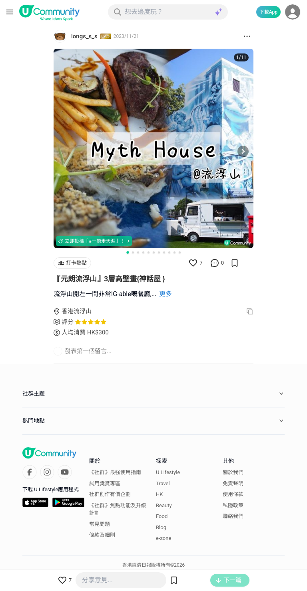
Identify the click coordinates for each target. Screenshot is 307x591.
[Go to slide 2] (133, 252)
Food (161, 516)
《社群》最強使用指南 (115, 472)
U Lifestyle (168, 472)
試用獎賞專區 (104, 483)
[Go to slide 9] (169, 252)
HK (159, 494)
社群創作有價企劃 (110, 494)
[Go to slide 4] (143, 252)
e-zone (163, 538)
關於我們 (233, 472)
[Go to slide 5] (149, 252)
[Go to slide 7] (159, 252)
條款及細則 (102, 535)
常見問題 (99, 524)
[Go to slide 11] (180, 252)
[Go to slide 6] (154, 252)
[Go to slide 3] (138, 252)
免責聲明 (233, 483)
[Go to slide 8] (164, 252)
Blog (161, 527)
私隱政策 (233, 505)
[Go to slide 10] (174, 252)
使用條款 (233, 494)
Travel (163, 483)
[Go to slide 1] (127, 252)
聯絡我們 (233, 516)
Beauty (164, 505)
